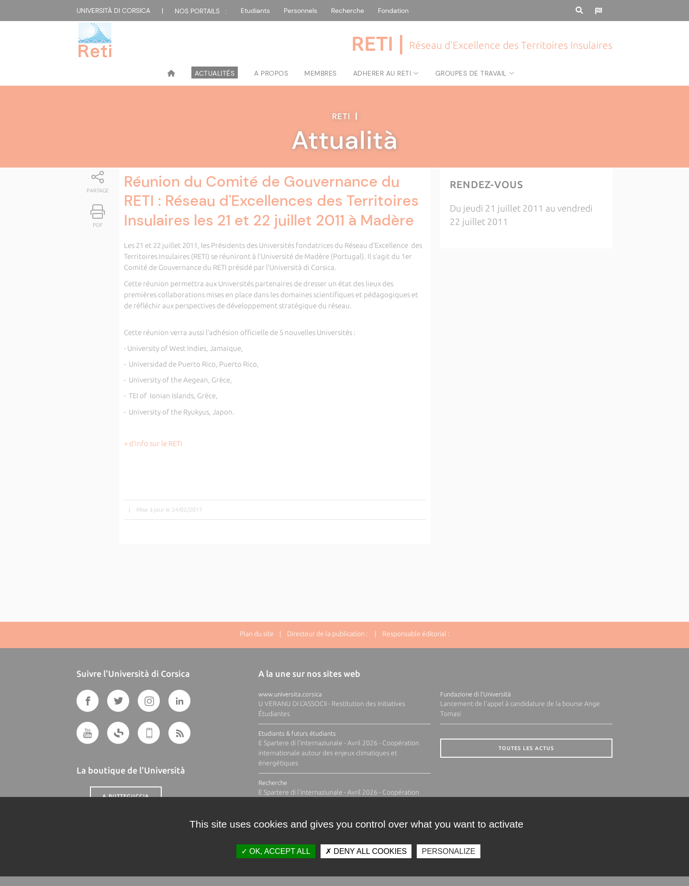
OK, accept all (276, 851)
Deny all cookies (366, 851)
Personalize (448, 851)
